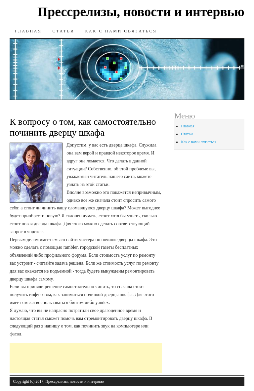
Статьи (64, 31)
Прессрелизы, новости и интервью (140, 11)
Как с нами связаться (121, 31)
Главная (28, 31)
